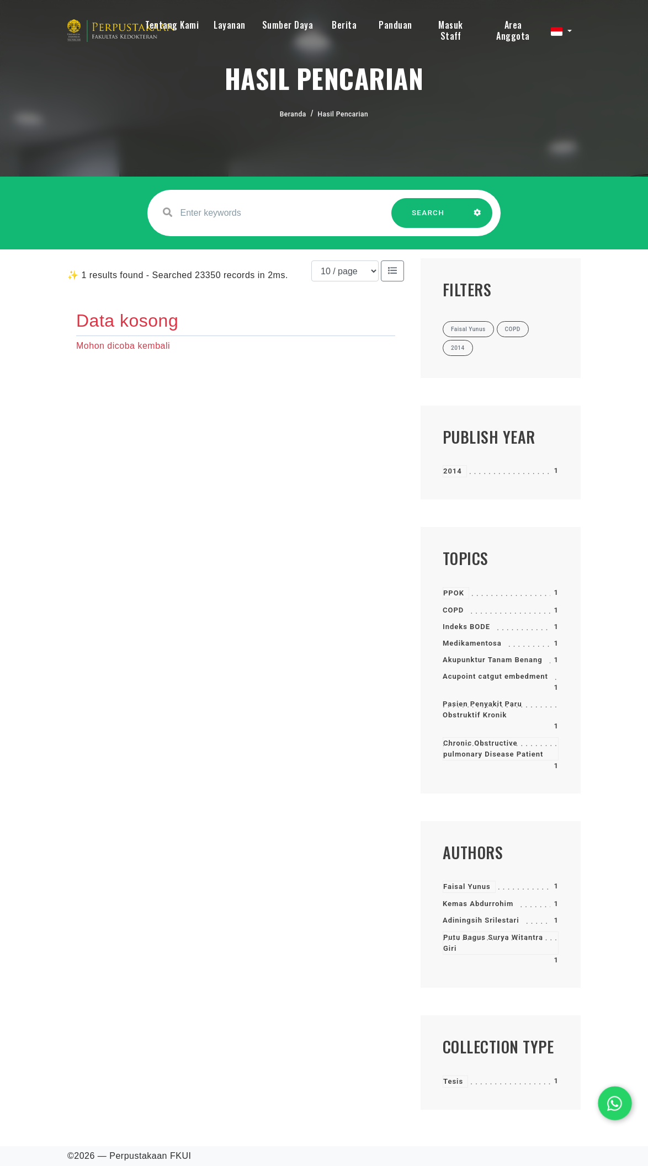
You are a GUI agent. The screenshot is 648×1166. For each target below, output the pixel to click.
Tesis (453, 1081)
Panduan (395, 24)
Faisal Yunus (467, 886)
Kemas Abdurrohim (478, 903)
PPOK (453, 593)
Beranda (293, 114)
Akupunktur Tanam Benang (493, 660)
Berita (344, 24)
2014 (452, 471)
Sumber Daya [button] (288, 24)
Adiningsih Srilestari (481, 920)
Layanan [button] (230, 24)
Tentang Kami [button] (172, 24)
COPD (453, 610)
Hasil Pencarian (343, 114)
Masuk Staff (450, 30)
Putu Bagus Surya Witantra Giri (493, 942)
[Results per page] (345, 270)
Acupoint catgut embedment (495, 676)
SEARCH (428, 218)
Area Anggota (513, 30)
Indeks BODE (466, 626)
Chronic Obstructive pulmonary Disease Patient (493, 748)
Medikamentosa (472, 643)
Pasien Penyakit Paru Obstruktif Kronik (482, 709)
